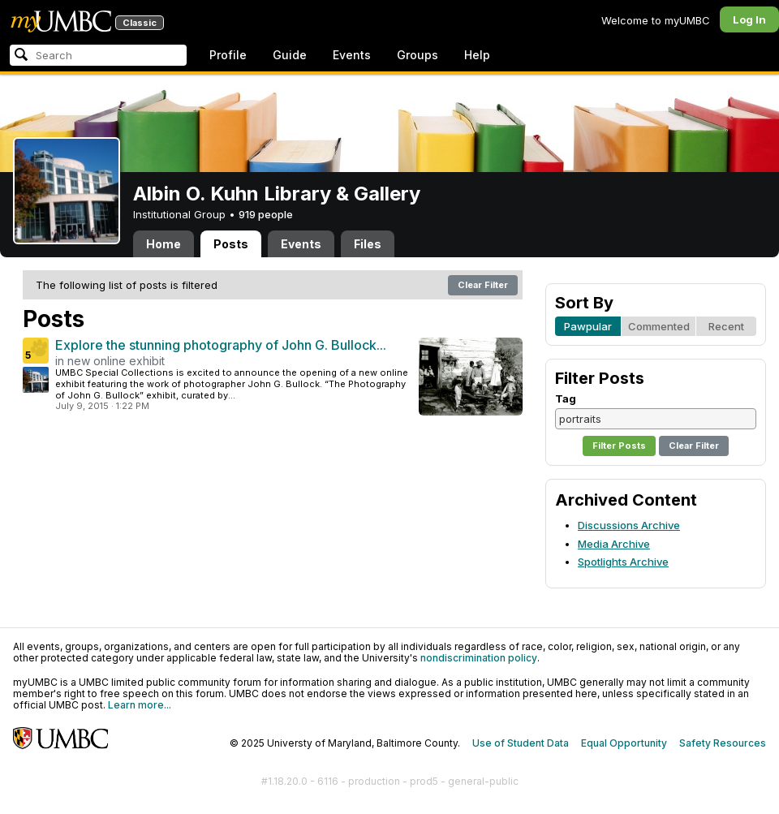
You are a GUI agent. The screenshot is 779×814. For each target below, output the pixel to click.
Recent (726, 326)
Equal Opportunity (624, 743)
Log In (749, 19)
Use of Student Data (520, 743)
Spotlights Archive (623, 561)
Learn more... (139, 705)
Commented (659, 326)
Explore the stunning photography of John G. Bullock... (220, 345)
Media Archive (614, 543)
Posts (230, 244)
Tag (565, 398)
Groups (417, 55)
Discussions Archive (629, 525)
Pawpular (588, 326)
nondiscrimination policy (478, 658)
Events (352, 55)
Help (477, 55)
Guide (290, 55)
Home (163, 244)
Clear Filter (483, 285)
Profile (228, 55)
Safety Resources (722, 743)
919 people (266, 214)
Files (367, 244)
